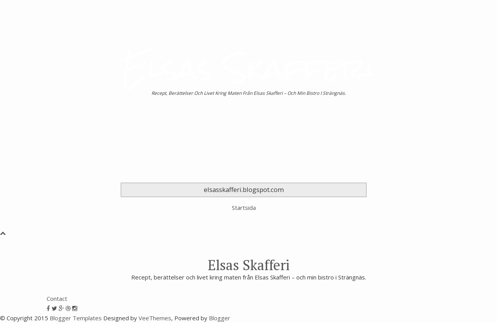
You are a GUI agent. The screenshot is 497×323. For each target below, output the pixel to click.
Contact (57, 298)
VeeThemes (155, 318)
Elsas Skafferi (248, 68)
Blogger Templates (76, 318)
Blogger (219, 318)
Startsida (244, 207)
